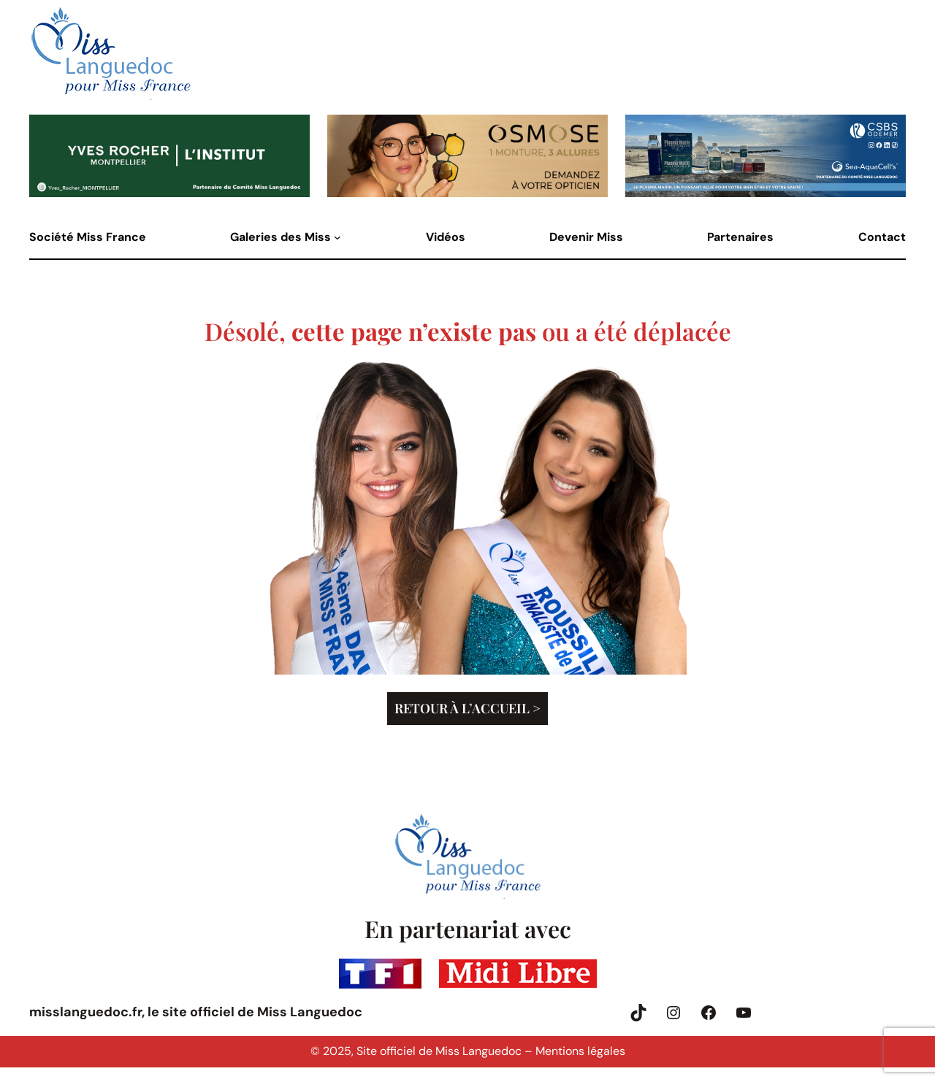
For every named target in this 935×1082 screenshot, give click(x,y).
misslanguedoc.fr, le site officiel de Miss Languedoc (195, 1012)
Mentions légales (580, 1051)
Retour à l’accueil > (467, 708)
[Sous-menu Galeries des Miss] (337, 237)
